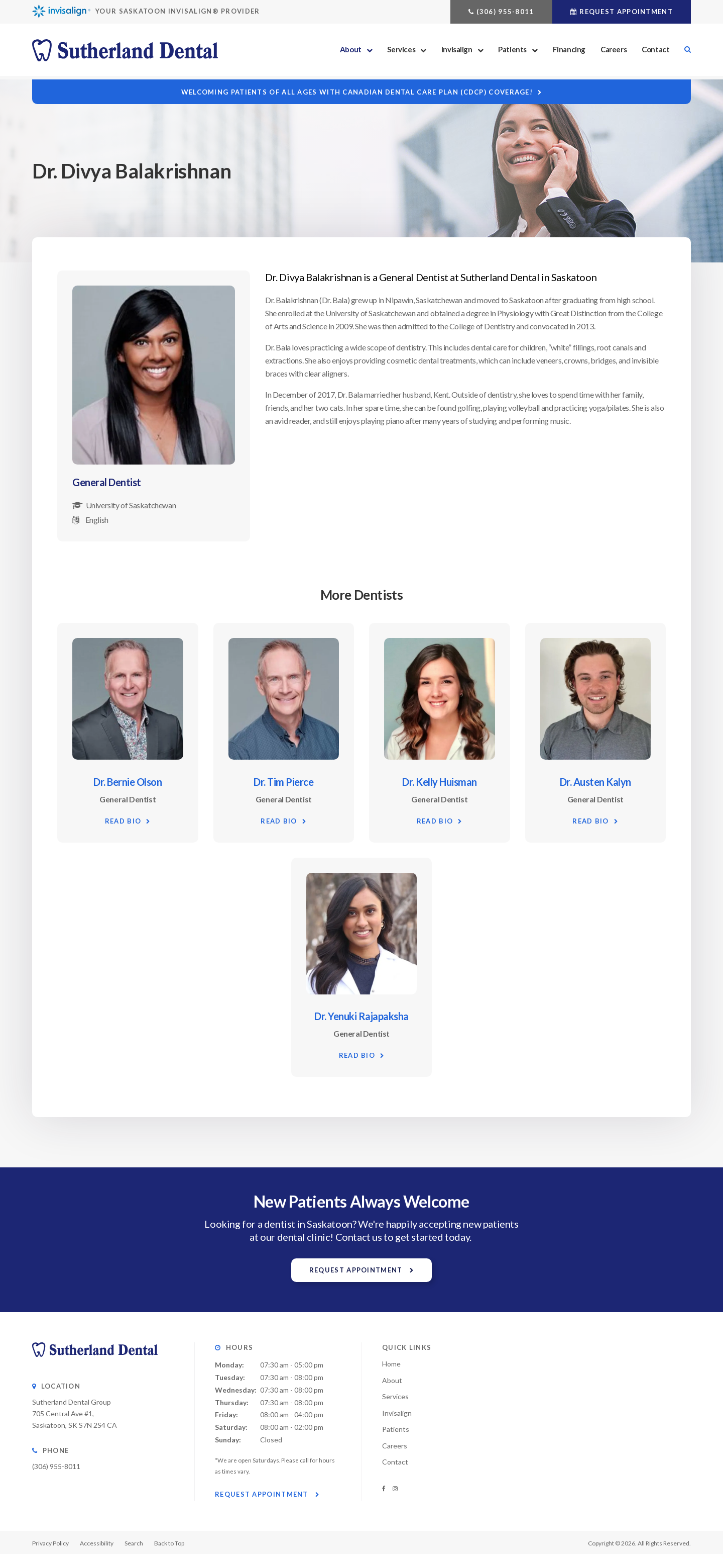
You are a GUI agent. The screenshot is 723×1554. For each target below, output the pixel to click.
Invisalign (456, 51)
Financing (569, 51)
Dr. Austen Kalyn (595, 781)
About (351, 51)
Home (391, 1362)
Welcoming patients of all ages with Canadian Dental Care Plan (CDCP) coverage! (357, 92)
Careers (613, 51)
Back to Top (169, 1541)
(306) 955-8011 (505, 12)
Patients (512, 51)
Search (684, 51)
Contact (655, 51)
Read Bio (123, 820)
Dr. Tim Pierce (283, 781)
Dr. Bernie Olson (127, 781)
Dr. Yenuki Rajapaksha (361, 1016)
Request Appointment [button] (626, 12)
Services (401, 51)
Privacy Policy (50, 1541)
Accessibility (96, 1541)
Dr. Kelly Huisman (439, 781)
